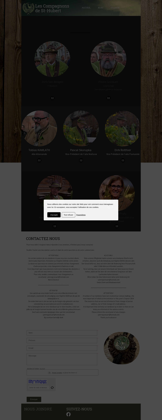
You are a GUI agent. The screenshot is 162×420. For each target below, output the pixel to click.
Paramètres (81, 215)
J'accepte (54, 215)
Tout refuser (68, 215)
